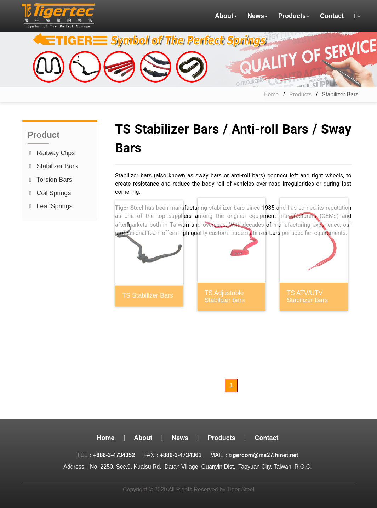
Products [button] (293, 15)
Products (300, 94)
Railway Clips (55, 153)
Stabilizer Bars (57, 166)
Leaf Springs (54, 206)
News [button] (257, 15)
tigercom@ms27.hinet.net (263, 455)
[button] (357, 16)
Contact (332, 15)
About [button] (226, 15)
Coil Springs (53, 193)
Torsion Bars (54, 179)
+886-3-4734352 (114, 455)
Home (271, 94)
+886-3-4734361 (181, 455)
